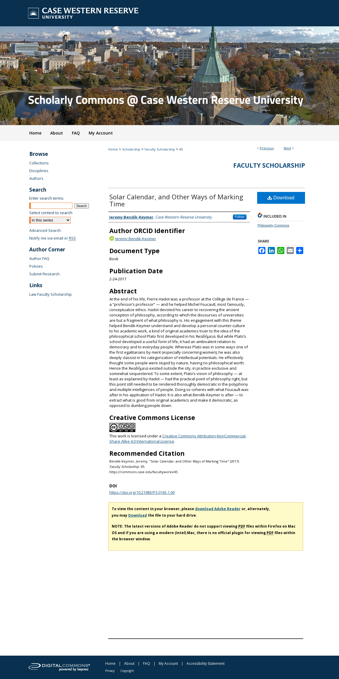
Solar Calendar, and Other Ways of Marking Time (176, 200)
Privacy (110, 671)
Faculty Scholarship (160, 149)
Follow (239, 217)
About (129, 663)
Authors (36, 178)
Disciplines (38, 170)
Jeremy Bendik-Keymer (135, 238)
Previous (267, 148)
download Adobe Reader (218, 508)
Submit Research (44, 274)
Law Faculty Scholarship (50, 294)
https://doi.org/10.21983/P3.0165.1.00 (142, 492)
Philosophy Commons (273, 225)
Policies (36, 266)
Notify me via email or (52, 238)
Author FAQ (39, 258)
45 (181, 149)
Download (280, 197)
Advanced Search (45, 230)
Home (113, 149)
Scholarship (131, 149)
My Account (168, 663)
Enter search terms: (46, 198)
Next (287, 148)
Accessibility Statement (205, 663)
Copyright (127, 671)
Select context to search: (51, 212)
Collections (39, 163)
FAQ (146, 663)
